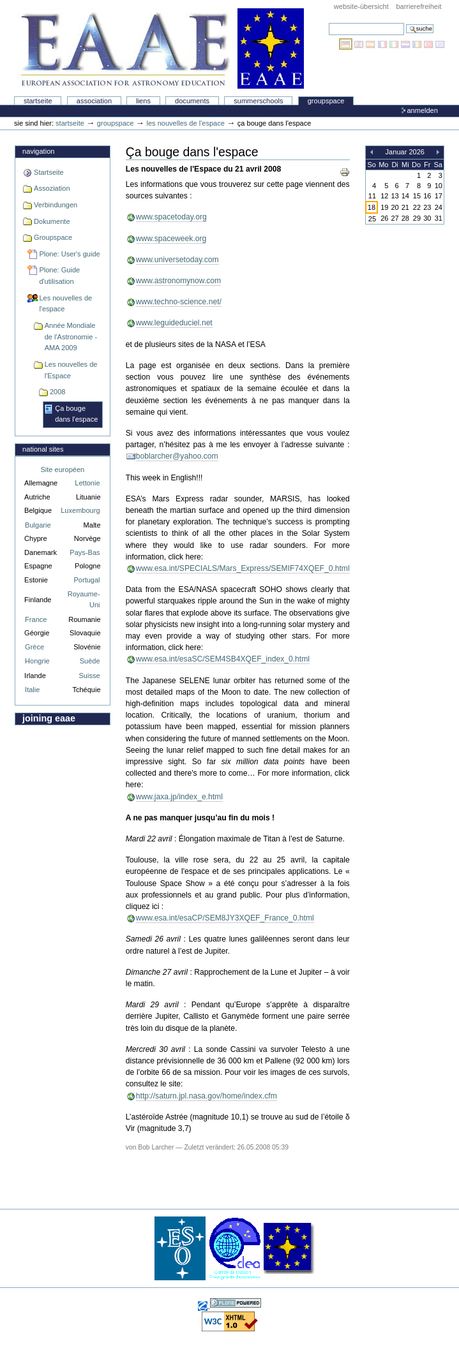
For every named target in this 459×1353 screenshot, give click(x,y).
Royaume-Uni (84, 599)
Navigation (38, 151)
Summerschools (258, 101)
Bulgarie (37, 525)
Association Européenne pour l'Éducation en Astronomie (160, 48)
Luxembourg (80, 510)
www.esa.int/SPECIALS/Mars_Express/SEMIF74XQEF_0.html (243, 568)
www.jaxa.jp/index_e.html (179, 796)
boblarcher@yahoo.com (177, 456)
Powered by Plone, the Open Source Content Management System (235, 1303)
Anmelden (422, 110)
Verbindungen (55, 205)
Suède (90, 661)
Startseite (38, 101)
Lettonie (87, 483)
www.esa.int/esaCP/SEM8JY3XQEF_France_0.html (225, 917)
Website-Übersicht (361, 6)
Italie (32, 689)
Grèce (34, 647)
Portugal (86, 580)
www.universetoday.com (177, 259)
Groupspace (326, 101)
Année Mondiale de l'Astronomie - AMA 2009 (71, 336)
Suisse (89, 675)
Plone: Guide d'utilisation (59, 275)
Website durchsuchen (328, 22)
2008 (58, 392)
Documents (192, 101)
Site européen (62, 469)
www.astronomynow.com (178, 280)
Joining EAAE (48, 718)
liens (143, 101)
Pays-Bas (85, 552)
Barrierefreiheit (418, 6)
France (36, 619)
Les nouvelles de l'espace (186, 123)
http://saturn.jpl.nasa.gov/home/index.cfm (206, 1095)
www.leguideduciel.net (174, 322)
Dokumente (52, 221)
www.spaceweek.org (171, 238)
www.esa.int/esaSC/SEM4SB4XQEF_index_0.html (223, 658)
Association (94, 101)
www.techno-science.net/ (179, 301)
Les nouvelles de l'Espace (71, 370)
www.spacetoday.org (171, 216)
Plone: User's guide (69, 254)
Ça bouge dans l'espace (76, 414)
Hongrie (37, 661)
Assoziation (52, 188)
